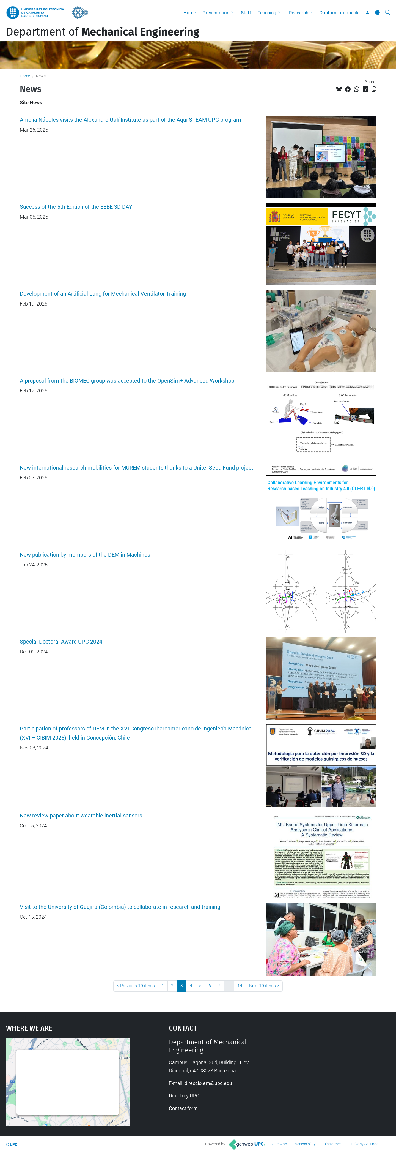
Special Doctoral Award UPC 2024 (61, 642)
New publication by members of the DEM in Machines (85, 555)
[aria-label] (387, 13)
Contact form (183, 1108)
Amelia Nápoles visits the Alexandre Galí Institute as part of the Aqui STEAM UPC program (130, 120)
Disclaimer (332, 1144)
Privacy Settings (364, 1144)
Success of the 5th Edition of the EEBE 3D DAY (76, 207)
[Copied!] (374, 89)
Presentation (216, 12)
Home (189, 12)
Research (298, 12)
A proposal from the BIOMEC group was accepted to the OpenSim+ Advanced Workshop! (128, 381)
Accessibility (305, 1144)
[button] (234, 13)
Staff (246, 12)
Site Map (279, 1144)
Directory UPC (184, 1096)
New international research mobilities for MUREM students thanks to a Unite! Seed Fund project (136, 468)
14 (239, 985)
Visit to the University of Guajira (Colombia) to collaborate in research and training (120, 907)
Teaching (267, 12)
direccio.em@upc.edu (208, 1083)
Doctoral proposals (340, 12)
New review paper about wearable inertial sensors (81, 816)
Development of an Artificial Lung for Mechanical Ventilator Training (103, 294)
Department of (102, 32)
